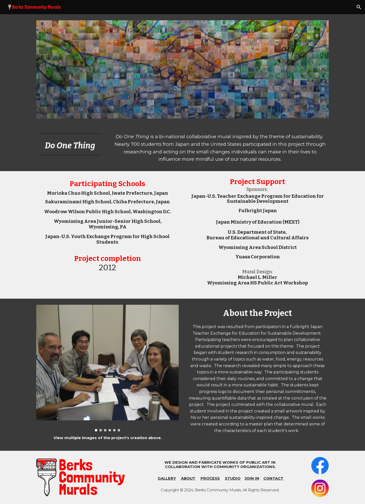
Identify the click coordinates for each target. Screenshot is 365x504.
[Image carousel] (107, 368)
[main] (70, 144)
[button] (359, 7)
